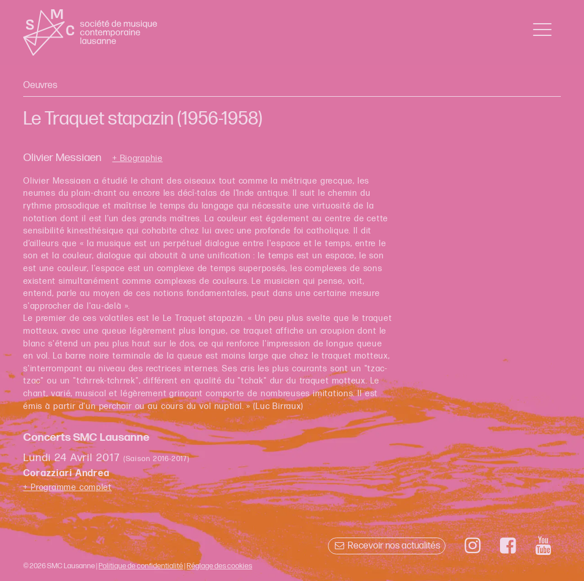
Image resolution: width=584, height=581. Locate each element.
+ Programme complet (67, 487)
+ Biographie (137, 159)
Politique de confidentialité (140, 566)
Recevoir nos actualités (386, 545)
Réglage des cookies (219, 566)
